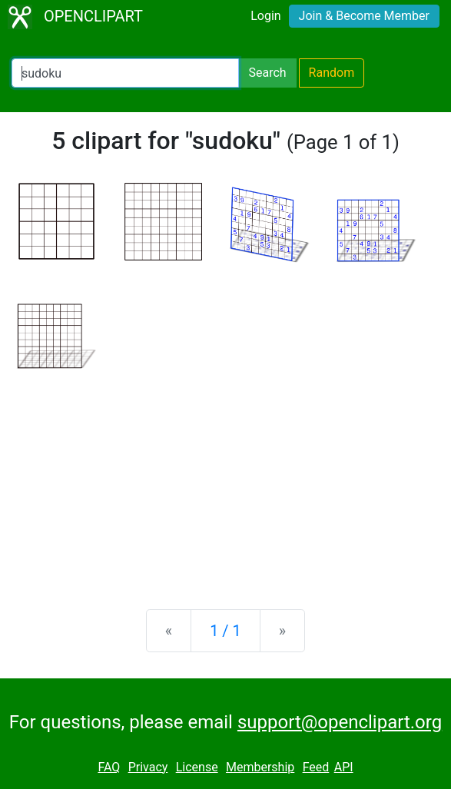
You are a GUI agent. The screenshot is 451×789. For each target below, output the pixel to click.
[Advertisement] (225, 477)
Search (267, 72)
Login (265, 15)
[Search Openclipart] (125, 73)
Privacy (148, 767)
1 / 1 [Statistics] (225, 631)
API (343, 767)
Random (332, 72)
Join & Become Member (364, 15)
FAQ (109, 767)
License (197, 767)
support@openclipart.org (339, 722)
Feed (316, 767)
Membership (260, 767)
